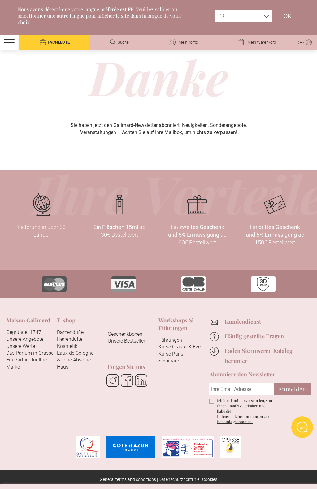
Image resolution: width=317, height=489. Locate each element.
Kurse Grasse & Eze (179, 347)
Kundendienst (243, 321)
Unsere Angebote (24, 339)
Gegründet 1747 (23, 332)
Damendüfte (70, 332)
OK (288, 15)
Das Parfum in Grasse (30, 353)
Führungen (170, 340)
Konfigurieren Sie (187, 475)
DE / (304, 42)
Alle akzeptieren (125, 475)
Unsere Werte (20, 346)
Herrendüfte (69, 339)
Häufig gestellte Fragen (254, 336)
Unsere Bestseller (126, 341)
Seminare (168, 361)
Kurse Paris (170, 354)
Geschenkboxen (125, 334)
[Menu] (9, 42)
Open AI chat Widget (302, 427)
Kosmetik (67, 346)
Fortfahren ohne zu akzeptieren (262, 373)
